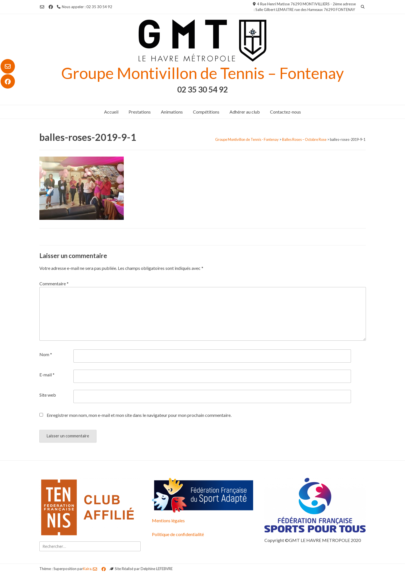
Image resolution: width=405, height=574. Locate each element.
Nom (45, 354)
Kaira (87, 568)
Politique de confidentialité (178, 534)
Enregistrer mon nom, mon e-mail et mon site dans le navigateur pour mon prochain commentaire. (139, 415)
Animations (172, 111)
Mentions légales (168, 520)
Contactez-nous (285, 111)
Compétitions (206, 111)
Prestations (140, 111)
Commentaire (54, 283)
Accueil (111, 111)
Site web (47, 394)
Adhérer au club (245, 111)
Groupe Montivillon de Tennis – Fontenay (202, 73)
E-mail (47, 374)
